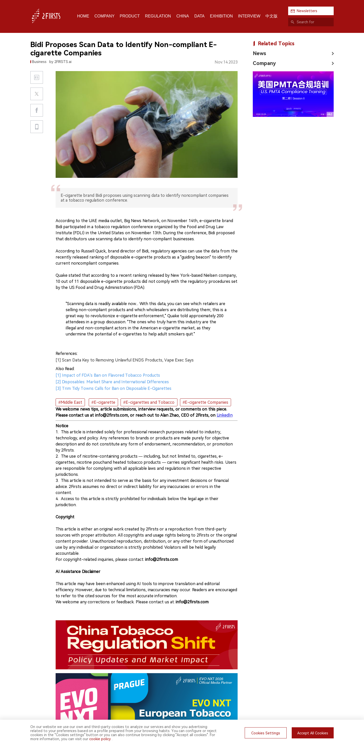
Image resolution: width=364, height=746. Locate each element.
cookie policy (100, 739)
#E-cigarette (103, 402)
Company (264, 63)
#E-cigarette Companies (205, 402)
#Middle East (70, 402)
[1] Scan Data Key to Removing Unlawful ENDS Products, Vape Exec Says (125, 360)
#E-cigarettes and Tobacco (149, 402)
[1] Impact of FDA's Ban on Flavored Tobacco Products (108, 375)
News (259, 53)
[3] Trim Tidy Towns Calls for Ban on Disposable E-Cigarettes (113, 388)
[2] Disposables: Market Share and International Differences (112, 381)
